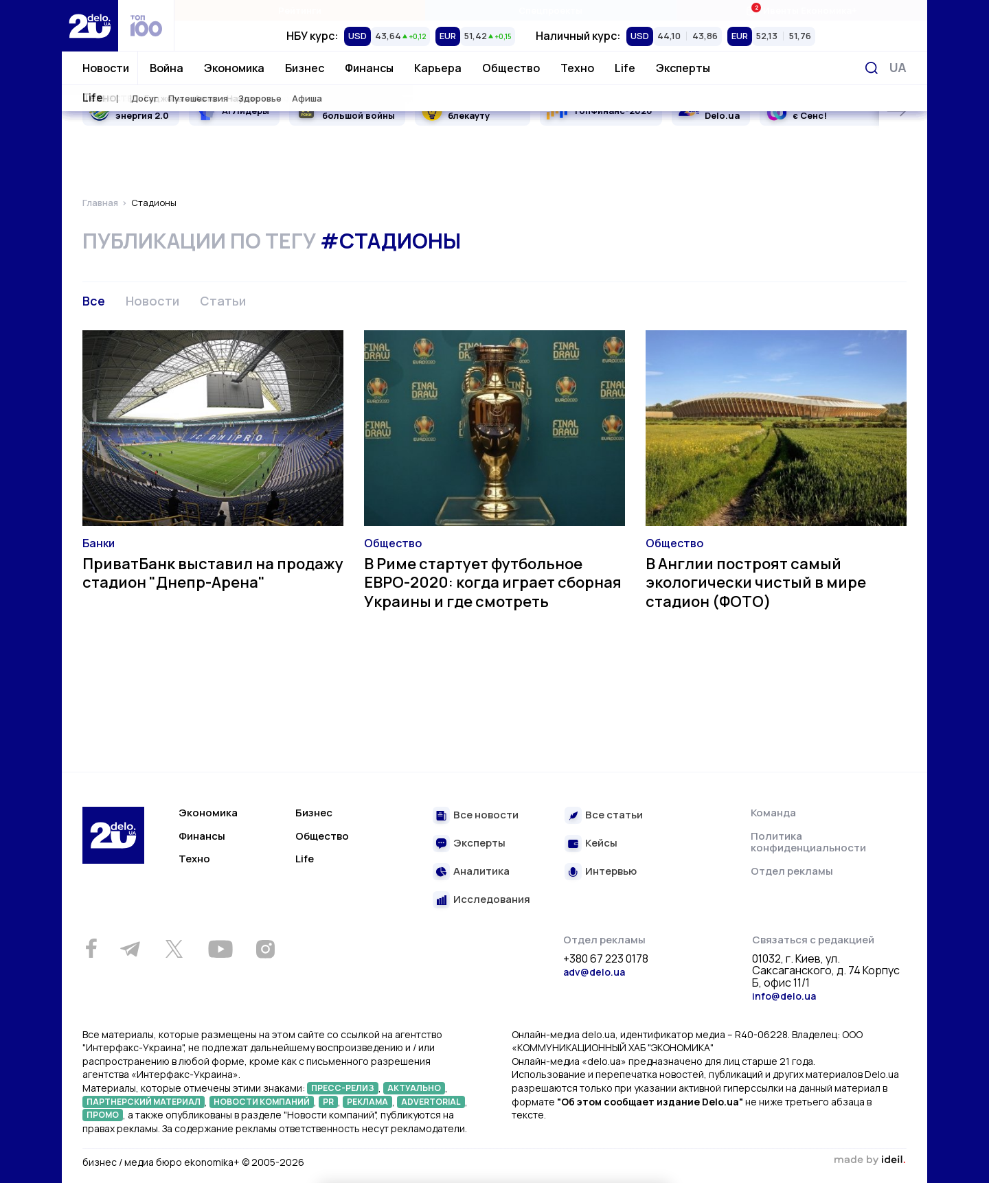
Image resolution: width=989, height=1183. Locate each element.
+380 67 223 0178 (605, 959)
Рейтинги (299, 10)
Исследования (491, 900)
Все (93, 300)
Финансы (369, 68)
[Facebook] (91, 948)
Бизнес (304, 68)
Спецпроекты (550, 10)
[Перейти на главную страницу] (90, 25)
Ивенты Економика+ (801, 10)
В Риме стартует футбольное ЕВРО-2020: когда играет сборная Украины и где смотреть (493, 582)
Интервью (611, 871)
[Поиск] (872, 68)
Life (625, 68)
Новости (105, 68)
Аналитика (481, 871)
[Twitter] (174, 949)
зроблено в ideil (869, 1160)
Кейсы (601, 843)
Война (166, 68)
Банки (98, 543)
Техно (577, 68)
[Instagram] (265, 949)
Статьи (223, 300)
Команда (773, 812)
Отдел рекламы (792, 871)
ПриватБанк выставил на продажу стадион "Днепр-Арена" (212, 573)
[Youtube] (220, 949)
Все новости (486, 815)
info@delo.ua (784, 996)
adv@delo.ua (594, 972)
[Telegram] (130, 949)
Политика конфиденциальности (808, 842)
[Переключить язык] (898, 68)
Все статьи (614, 815)
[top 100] (146, 25)
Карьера (438, 68)
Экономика (234, 68)
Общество (511, 68)
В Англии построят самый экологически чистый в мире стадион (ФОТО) (756, 582)
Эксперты (683, 68)
